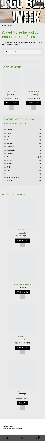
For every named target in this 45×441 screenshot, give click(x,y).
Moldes (9, 167)
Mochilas (9, 163)
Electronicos (10, 146)
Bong (8, 136)
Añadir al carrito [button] (11, 103)
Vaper (11, 180)
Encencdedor (11, 150)
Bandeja (9, 129)
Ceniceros (10, 140)
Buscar (22, 438)
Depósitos (10, 143)
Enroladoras (10, 153)
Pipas (8, 170)
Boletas (9, 133)
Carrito (35, 436)
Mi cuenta (7, 438)
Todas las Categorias (13, 177)
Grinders (9, 157)
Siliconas (9, 174)
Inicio (5, 25)
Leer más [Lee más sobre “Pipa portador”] (22, 403)
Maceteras (10, 160)
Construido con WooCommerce (12, 428)
